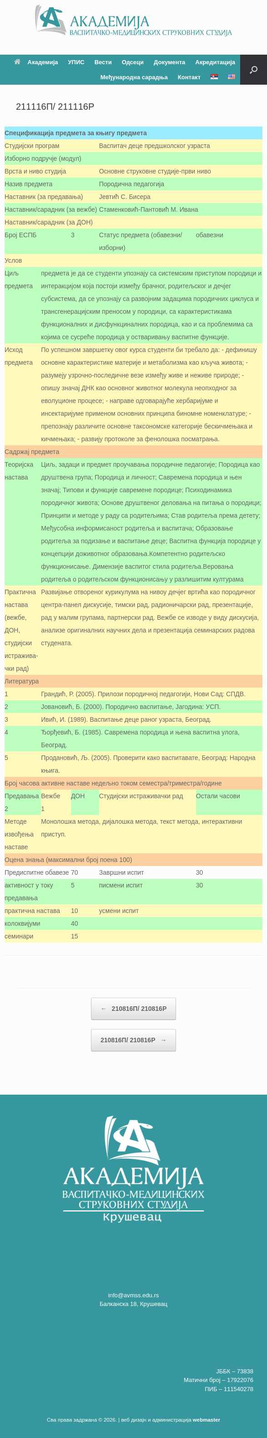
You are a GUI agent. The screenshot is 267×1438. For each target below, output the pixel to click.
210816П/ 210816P (134, 1009)
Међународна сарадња (134, 77)
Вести (103, 62)
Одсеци (133, 62)
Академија (36, 62)
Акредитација (215, 62)
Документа (169, 62)
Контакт (189, 77)
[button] (253, 70)
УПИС (76, 62)
